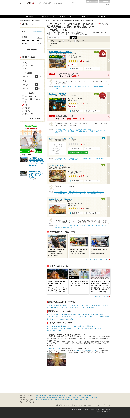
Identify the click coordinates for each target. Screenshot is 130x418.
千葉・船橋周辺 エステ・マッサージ (63, 129)
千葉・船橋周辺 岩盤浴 (98, 158)
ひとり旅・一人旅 (57, 317)
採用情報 (108, 410)
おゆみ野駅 (95, 87)
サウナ (53, 314)
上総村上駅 (57, 227)
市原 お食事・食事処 (74, 226)
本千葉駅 (91, 131)
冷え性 (79, 317)
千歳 (69, 307)
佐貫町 (107, 305)
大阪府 (69, 395)
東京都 (64, 395)
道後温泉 (75, 397)
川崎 (41, 400)
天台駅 (69, 160)
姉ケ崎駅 (63, 227)
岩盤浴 (107, 317)
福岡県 (89, 395)
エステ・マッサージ (70, 317)
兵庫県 (54, 395)
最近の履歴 (104, 1)
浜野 (60, 305)
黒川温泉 (81, 397)
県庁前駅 (102, 131)
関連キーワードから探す (27, 402)
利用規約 (102, 410)
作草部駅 (56, 160)
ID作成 (108, 4)
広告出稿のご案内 (77, 405)
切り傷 (49, 319)
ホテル (58, 314)
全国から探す (37, 31)
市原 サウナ (98, 226)
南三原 (74, 307)
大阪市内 (69, 400)
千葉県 (49, 395)
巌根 (86, 305)
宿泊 (48, 314)
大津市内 (82, 400)
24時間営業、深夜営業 (32, 99)
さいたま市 (54, 400)
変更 (39, 37)
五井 (69, 305)
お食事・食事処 (65, 314)
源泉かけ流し (69, 319)
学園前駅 (101, 87)
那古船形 (53, 307)
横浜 (37, 400)
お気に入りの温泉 (92, 1)
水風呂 (49, 317)
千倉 (65, 307)
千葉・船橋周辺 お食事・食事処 (82, 129)
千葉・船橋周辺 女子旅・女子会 (95, 192)
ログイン (102, 4)
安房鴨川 (91, 307)
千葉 (48, 305)
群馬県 (59, 395)
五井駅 (104, 226)
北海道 (74, 395)
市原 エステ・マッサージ (60, 226)
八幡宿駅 (56, 88)
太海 (86, 307)
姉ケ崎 (74, 305)
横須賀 (45, 400)
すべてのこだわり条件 (32, 118)
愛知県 (84, 395)
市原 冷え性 (66, 87)
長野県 (79, 395)
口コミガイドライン (89, 405)
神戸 (87, 400)
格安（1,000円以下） (84, 314)
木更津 (91, 305)
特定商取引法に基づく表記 (92, 410)
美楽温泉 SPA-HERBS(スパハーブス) (85, 350)
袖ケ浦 (82, 305)
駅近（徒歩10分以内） (98, 314)
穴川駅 (87, 193)
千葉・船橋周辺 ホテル (72, 158)
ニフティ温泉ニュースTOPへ (100, 296)
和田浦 (79, 307)
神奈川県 (38, 395)
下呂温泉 (61, 397)
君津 (95, 305)
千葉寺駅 (96, 131)
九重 (62, 307)
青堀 (99, 305)
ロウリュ (55, 319)
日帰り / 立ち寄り (31, 66)
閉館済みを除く (81, 41)
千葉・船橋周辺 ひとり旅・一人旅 (77, 192)
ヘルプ (99, 405)
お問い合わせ (106, 405)
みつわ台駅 (63, 160)
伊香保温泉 (68, 397)
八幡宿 (65, 305)
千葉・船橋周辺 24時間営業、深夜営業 (64, 131)
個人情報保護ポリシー (78, 410)
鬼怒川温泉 (93, 397)
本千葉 (53, 305)
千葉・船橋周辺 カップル (60, 192)
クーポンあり (69, 41)
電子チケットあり (55, 41)
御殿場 (64, 400)
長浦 (78, 305)
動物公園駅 (74, 160)
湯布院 (87, 397)
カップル (84, 317)
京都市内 (76, 400)
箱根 (43, 397)
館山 (58, 307)
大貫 (102, 305)
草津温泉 (38, 397)
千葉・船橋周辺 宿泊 (59, 158)
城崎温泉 (55, 397)
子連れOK (61, 319)
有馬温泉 (48, 397)
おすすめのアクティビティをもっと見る (97, 259)
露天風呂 (74, 314)
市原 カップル (73, 87)
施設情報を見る (76, 68)
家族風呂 (28, 111)
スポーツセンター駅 (79, 193)
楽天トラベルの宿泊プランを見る (78, 152)
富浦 (48, 307)
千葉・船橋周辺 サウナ (81, 131)
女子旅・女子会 (93, 317)
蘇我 (57, 305)
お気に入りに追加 (93, 68)
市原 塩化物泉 (58, 87)
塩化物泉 (101, 317)
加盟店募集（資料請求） (63, 405)
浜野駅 (89, 87)
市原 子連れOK (82, 87)
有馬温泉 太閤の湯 (54, 348)
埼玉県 (44, 395)
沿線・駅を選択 (32, 50)
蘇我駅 (56, 132)
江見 (83, 307)
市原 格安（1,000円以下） (87, 226)
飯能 (59, 400)
